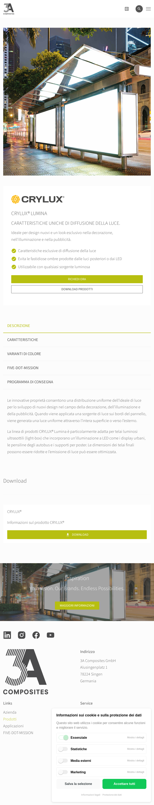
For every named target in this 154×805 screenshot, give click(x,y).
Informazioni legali (90, 795)
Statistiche (79, 749)
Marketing (78, 772)
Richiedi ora (77, 279)
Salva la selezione (78, 784)
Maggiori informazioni (77, 605)
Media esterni (81, 760)
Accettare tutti (124, 784)
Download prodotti (77, 289)
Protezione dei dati (112, 795)
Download (77, 534)
